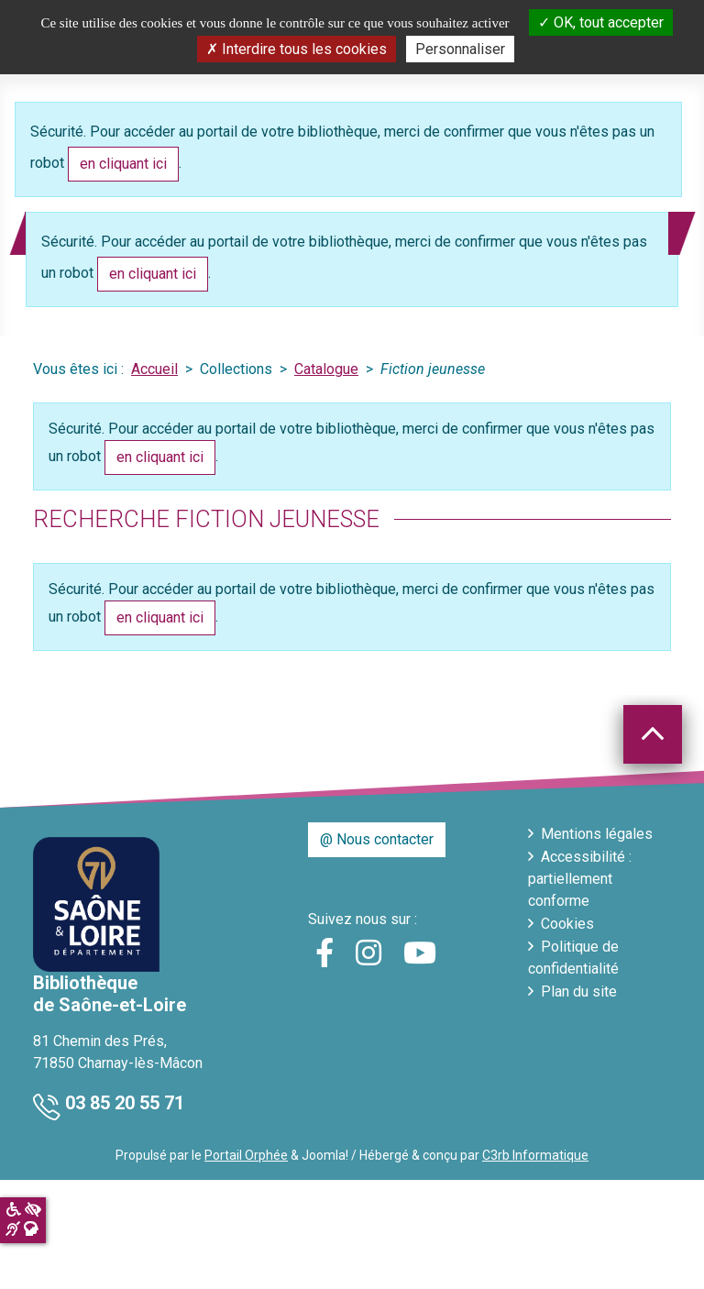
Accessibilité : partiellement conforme (580, 878)
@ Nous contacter (377, 839)
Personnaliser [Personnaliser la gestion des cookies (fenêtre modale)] (460, 49)
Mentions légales (597, 834)
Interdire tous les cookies (296, 49)
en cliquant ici (123, 163)
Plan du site (579, 991)
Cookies (567, 923)
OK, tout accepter (601, 22)
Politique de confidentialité (573, 957)
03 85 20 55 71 (124, 1103)
